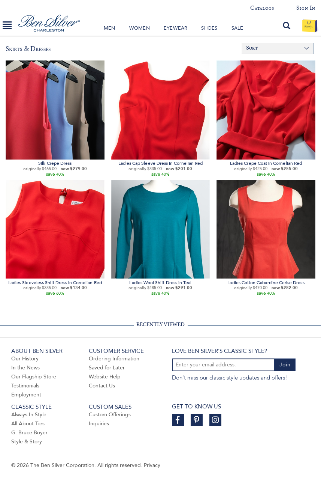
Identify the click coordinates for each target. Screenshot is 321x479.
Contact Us (102, 385)
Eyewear (175, 28)
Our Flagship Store (33, 376)
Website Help (105, 376)
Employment (26, 394)
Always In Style (28, 414)
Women (139, 28)
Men (109, 28)
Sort (252, 48)
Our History (25, 358)
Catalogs (262, 8)
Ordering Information (114, 358)
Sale (237, 28)
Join (285, 364)
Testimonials (25, 385)
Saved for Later (107, 367)
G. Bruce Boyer (29, 432)
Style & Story (26, 441)
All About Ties (28, 423)
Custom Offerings (110, 414)
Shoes (209, 28)
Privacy (152, 465)
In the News (25, 367)
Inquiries (99, 423)
